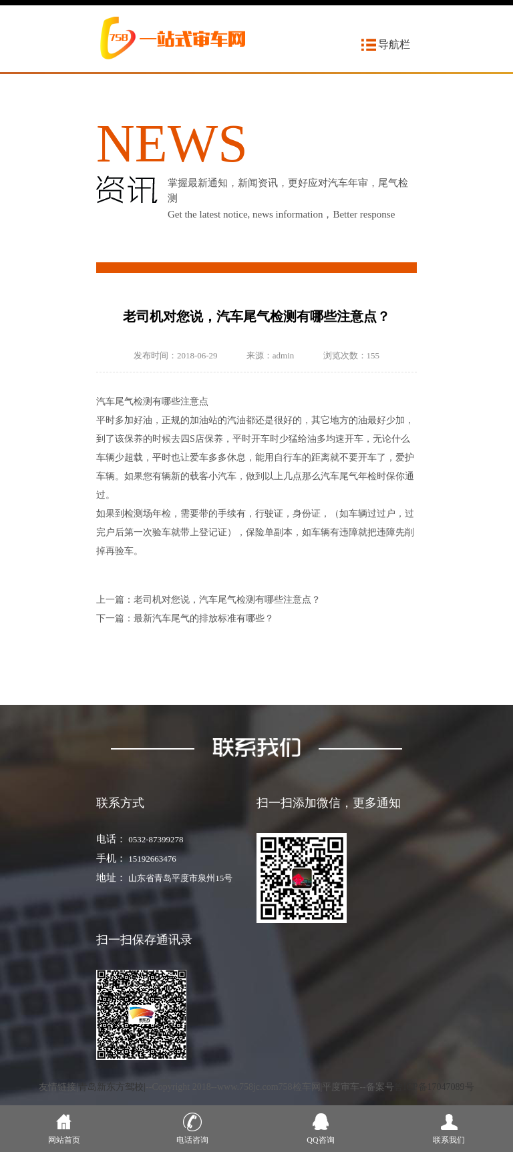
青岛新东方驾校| (112, 1087)
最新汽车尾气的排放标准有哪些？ (204, 618)
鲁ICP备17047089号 (434, 1087)
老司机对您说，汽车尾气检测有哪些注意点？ (227, 600)
